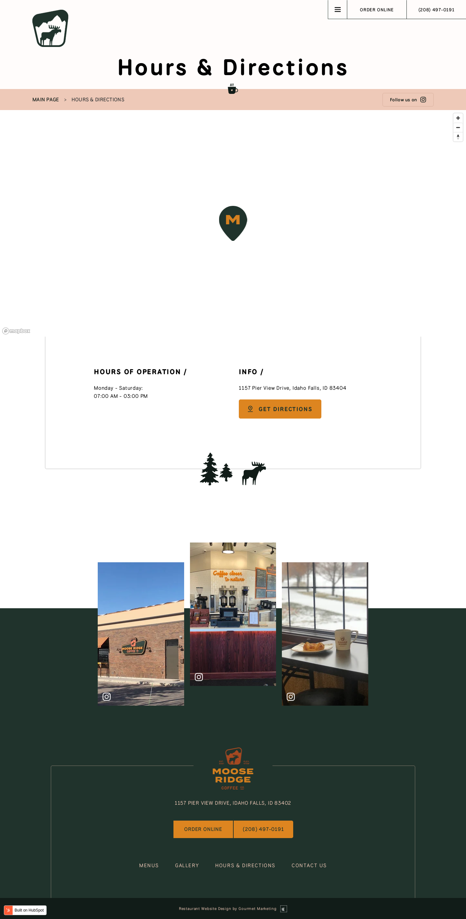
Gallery (187, 865)
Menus (149, 865)
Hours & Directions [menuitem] (98, 99)
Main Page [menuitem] (45, 99)
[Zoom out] (458, 127)
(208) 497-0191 (436, 10)
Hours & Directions (245, 865)
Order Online (377, 10)
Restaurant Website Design (205, 908)
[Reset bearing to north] (458, 136)
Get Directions (279, 409)
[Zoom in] (458, 118)
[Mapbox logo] (16, 331)
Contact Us (309, 865)
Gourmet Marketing (257, 908)
